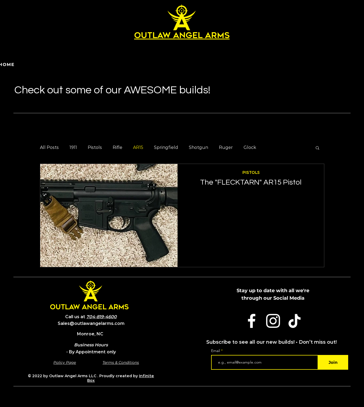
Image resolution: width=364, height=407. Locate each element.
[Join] (333, 362)
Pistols (95, 147)
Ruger (226, 147)
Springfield (166, 147)
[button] (317, 148)
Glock (250, 147)
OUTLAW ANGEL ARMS (89, 308)
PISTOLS (250, 172)
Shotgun (198, 147)
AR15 (138, 147)
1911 (73, 147)
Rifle (117, 147)
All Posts (49, 147)
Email (216, 351)
